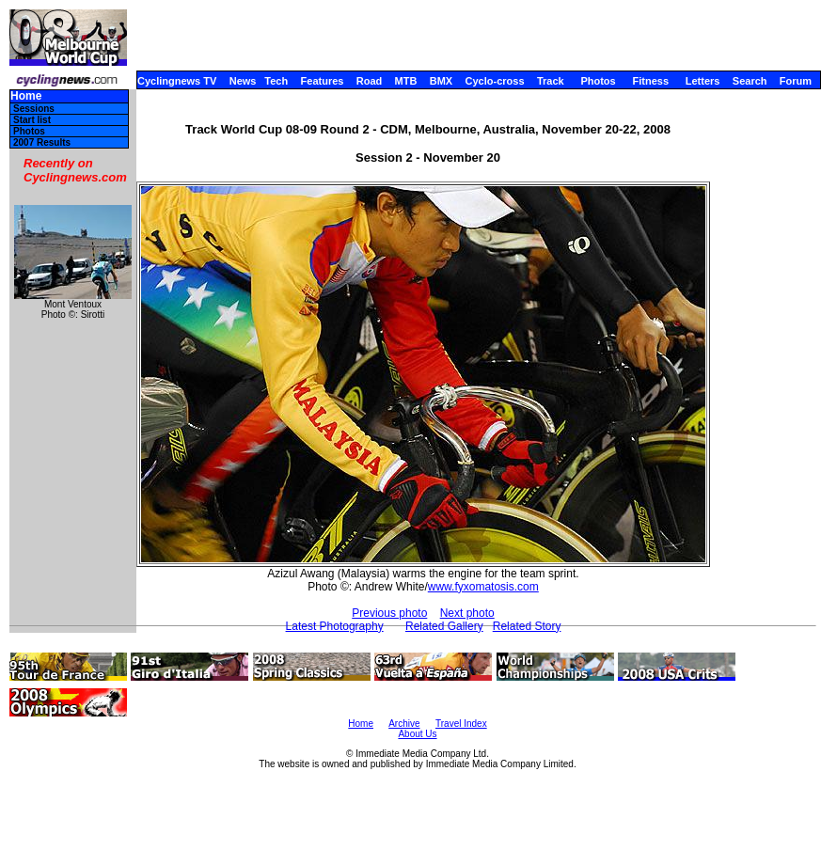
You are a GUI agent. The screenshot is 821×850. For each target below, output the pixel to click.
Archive (403, 723)
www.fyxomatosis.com (483, 586)
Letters (703, 81)
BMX (441, 81)
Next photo (467, 613)
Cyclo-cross (495, 81)
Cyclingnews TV (176, 81)
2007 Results (42, 142)
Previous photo (389, 613)
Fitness (650, 81)
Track (550, 81)
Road (369, 81)
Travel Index (461, 723)
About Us (417, 734)
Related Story (527, 626)
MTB (406, 81)
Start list (32, 120)
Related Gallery (444, 626)
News (243, 81)
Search (750, 81)
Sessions (34, 108)
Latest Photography (335, 626)
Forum (796, 81)
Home (25, 96)
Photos (597, 81)
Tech (276, 81)
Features (322, 81)
